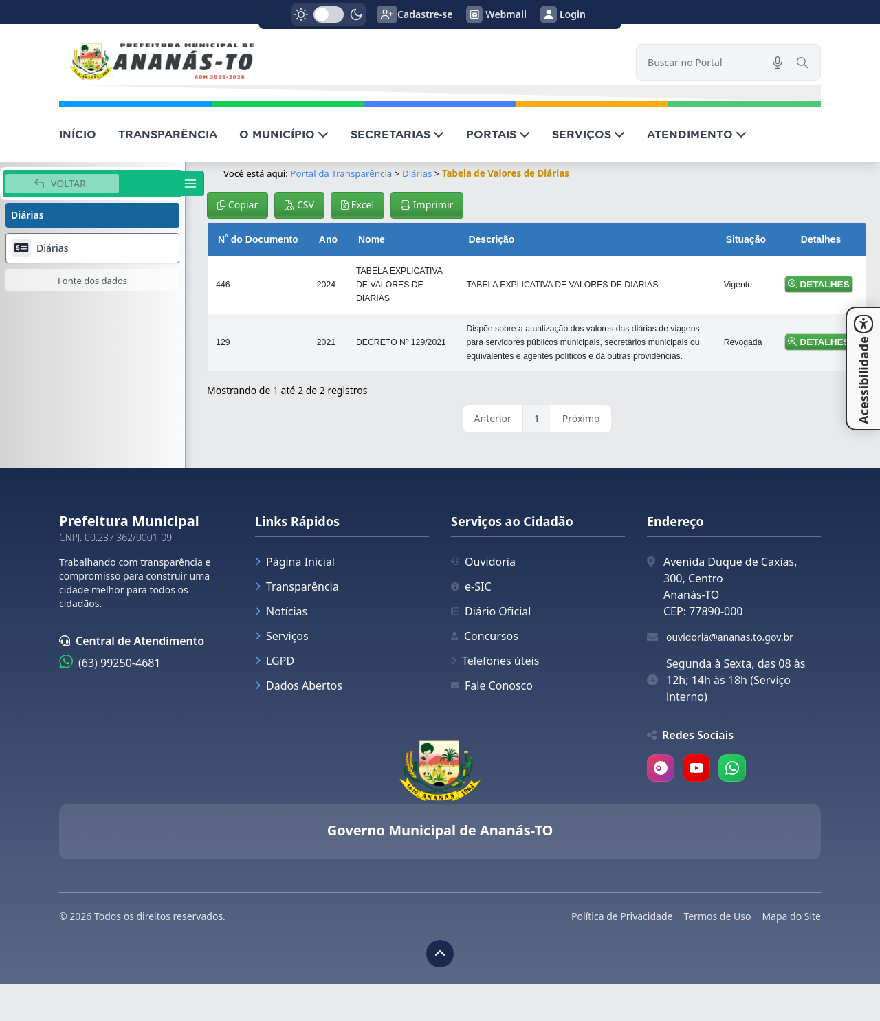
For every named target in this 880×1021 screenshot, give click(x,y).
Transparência (297, 586)
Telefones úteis (495, 660)
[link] (339, 63)
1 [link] (537, 418)
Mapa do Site (791, 916)
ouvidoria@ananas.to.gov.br (729, 637)
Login (563, 14)
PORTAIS (498, 134)
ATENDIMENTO (697, 134)
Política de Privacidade (621, 916)
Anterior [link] (493, 418)
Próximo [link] (581, 418)
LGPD (274, 660)
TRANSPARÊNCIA (167, 134)
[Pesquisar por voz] (777, 62)
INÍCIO (77, 134)
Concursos (484, 636)
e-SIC (471, 586)
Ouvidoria (483, 561)
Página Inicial (295, 561)
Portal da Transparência (341, 173)
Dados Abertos (298, 685)
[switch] (329, 14)
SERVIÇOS (588, 134)
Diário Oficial (491, 611)
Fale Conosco (492, 685)
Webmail (496, 14)
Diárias (417, 173)
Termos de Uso (717, 916)
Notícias (281, 611)
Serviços (282, 636)
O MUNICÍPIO (284, 134)
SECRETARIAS (397, 134)
